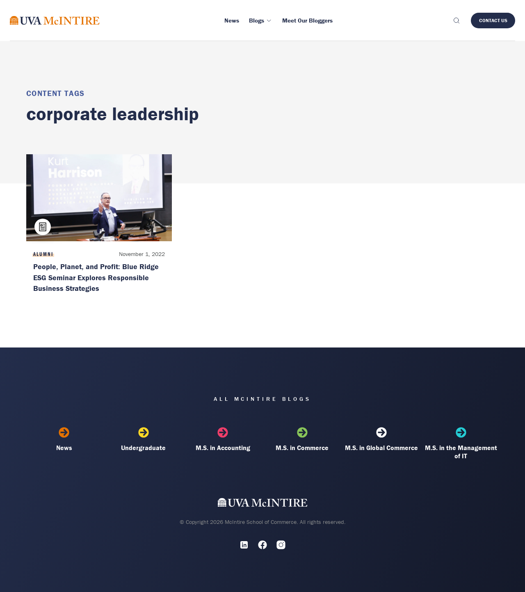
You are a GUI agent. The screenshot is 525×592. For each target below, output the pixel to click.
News (64, 439)
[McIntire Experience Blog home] (55, 20)
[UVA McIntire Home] (263, 504)
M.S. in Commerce (302, 439)
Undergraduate (143, 439)
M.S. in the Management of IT (461, 443)
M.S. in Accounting (222, 439)
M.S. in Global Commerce (381, 439)
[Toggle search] (456, 20)
